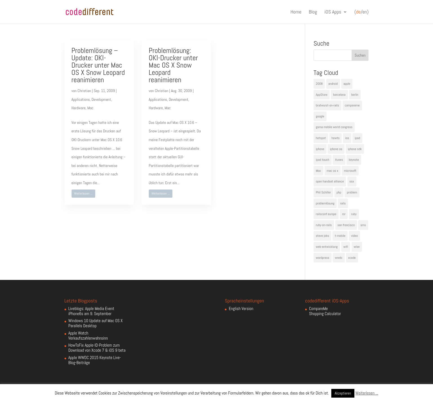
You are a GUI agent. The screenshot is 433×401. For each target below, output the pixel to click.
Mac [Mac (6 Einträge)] (318, 170)
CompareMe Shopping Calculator (325, 311)
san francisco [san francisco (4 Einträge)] (346, 225)
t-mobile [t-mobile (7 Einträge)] (340, 235)
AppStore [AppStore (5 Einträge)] (321, 94)
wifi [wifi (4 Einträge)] (345, 246)
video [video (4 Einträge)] (354, 235)
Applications (81, 99)
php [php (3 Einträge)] (339, 192)
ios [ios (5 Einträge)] (347, 138)
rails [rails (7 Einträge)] (343, 203)
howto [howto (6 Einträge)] (335, 138)
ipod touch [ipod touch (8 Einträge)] (322, 159)
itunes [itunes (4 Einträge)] (339, 159)
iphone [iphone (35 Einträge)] (320, 149)
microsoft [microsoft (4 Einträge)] (350, 170)
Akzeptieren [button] (343, 393)
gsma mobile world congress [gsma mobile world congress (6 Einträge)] (334, 127)
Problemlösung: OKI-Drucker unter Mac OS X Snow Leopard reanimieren (173, 65)
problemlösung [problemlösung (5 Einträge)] (325, 203)
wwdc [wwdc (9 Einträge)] (339, 257)
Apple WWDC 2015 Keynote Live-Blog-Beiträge (94, 360)
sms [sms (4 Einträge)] (363, 225)
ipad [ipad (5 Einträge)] (357, 138)
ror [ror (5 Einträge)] (343, 214)
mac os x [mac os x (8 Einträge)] (332, 170)
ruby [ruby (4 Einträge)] (354, 214)
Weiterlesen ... (83, 193)
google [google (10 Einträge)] (320, 116)
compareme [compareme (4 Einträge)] (352, 105)
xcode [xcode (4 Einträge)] (352, 257)
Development (101, 99)
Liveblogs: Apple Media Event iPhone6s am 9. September (91, 311)
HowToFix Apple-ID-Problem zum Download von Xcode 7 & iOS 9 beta (97, 347)
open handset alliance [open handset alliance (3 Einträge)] (330, 181)
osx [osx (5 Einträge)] (352, 181)
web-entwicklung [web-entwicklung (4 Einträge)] (327, 246)
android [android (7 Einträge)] (333, 83)
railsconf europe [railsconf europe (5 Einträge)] (326, 214)
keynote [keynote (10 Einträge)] (354, 159)
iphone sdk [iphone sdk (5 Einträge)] (355, 149)
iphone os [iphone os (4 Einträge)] (336, 149)
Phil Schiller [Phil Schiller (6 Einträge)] (323, 192)
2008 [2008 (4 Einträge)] (319, 83)
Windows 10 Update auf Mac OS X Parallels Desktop (95, 323)
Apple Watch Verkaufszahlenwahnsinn (88, 335)
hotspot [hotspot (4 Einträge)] (321, 138)
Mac (90, 107)
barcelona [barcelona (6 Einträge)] (339, 94)
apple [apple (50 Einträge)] (346, 83)
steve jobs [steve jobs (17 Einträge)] (322, 235)
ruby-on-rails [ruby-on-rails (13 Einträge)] (324, 225)
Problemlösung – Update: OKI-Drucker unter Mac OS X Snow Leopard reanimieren (98, 65)
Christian (84, 90)
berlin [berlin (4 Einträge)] (354, 94)
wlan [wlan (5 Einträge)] (357, 246)
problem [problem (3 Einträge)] (352, 192)
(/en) (361, 12)
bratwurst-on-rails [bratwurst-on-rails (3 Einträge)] (327, 105)
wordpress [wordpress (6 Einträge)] (322, 257)
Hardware (79, 107)
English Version (241, 308)
